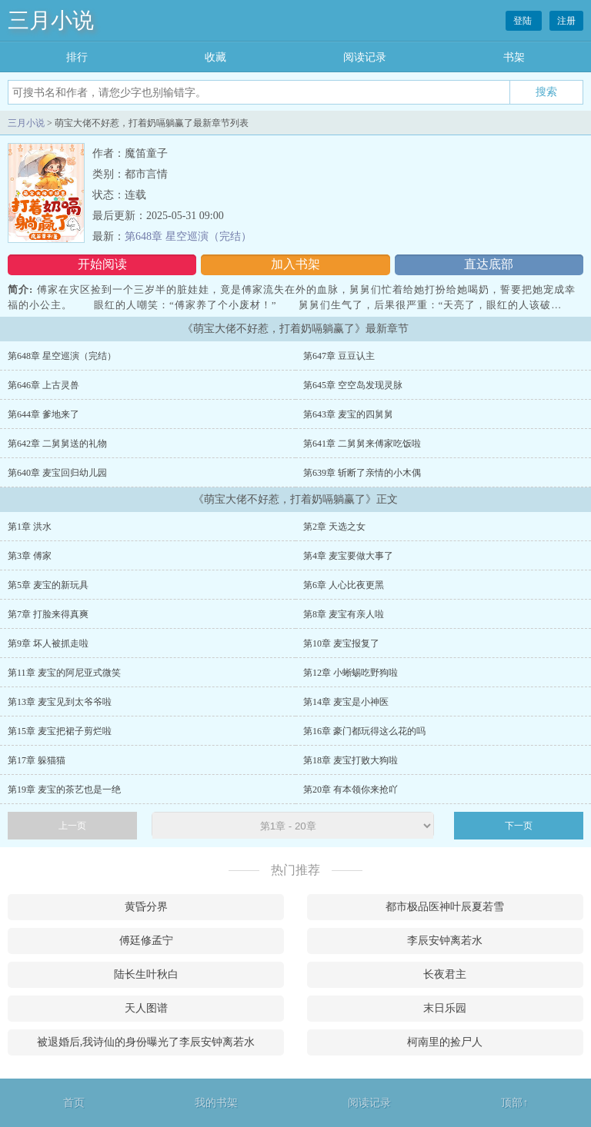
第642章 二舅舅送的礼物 (57, 443)
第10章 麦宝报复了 (341, 643)
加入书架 (295, 264)
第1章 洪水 (30, 526)
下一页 (519, 825)
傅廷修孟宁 (146, 940)
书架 (514, 57)
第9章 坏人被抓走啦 (48, 643)
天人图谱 (146, 1008)
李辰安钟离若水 (444, 940)
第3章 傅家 (30, 555)
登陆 (523, 20)
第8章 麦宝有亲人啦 (343, 614)
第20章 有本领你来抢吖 (350, 789)
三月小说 (51, 20)
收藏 (215, 57)
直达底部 (488, 264)
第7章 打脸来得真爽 (48, 614)
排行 (77, 57)
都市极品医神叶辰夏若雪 (445, 907)
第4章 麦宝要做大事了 (348, 555)
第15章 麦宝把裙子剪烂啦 (60, 731)
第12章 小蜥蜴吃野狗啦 (350, 672)
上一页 (72, 825)
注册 (566, 20)
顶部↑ (514, 1103)
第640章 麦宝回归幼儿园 (57, 472)
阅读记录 (364, 57)
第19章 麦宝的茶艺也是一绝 (64, 789)
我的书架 (216, 1103)
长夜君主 (444, 974)
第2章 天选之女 (334, 526)
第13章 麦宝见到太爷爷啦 (60, 701)
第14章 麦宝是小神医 (346, 701)
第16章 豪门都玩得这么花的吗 (364, 731)
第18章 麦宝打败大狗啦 (350, 760)
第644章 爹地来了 (43, 414)
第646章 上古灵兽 (43, 385)
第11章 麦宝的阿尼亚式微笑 (64, 672)
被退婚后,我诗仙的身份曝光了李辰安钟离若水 (146, 1042)
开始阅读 (102, 264)
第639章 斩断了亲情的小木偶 (362, 472)
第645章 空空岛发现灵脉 (352, 385)
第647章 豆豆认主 (339, 356)
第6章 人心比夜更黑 (343, 585)
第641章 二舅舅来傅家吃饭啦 (362, 443)
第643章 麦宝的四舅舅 (348, 414)
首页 (74, 1103)
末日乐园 (444, 1008)
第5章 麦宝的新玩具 (48, 585)
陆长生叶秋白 (146, 974)
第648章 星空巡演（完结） (188, 236)
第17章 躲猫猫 (36, 760)
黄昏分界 (146, 907)
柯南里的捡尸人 (444, 1042)
